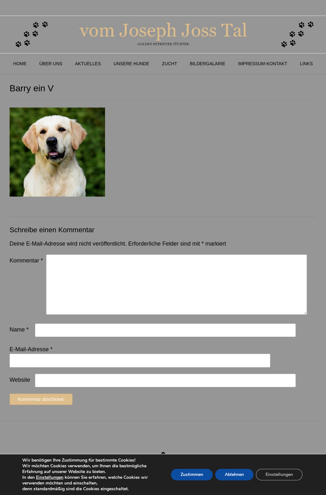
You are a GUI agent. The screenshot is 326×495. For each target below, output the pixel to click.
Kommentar (26, 260)
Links (306, 63)
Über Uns (50, 63)
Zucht (169, 63)
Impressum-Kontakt (262, 63)
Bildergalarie (207, 63)
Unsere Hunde (131, 63)
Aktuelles (88, 63)
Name (19, 329)
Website (20, 380)
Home (19, 63)
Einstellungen (49, 477)
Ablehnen (234, 474)
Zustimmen (192, 474)
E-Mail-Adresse (31, 349)
